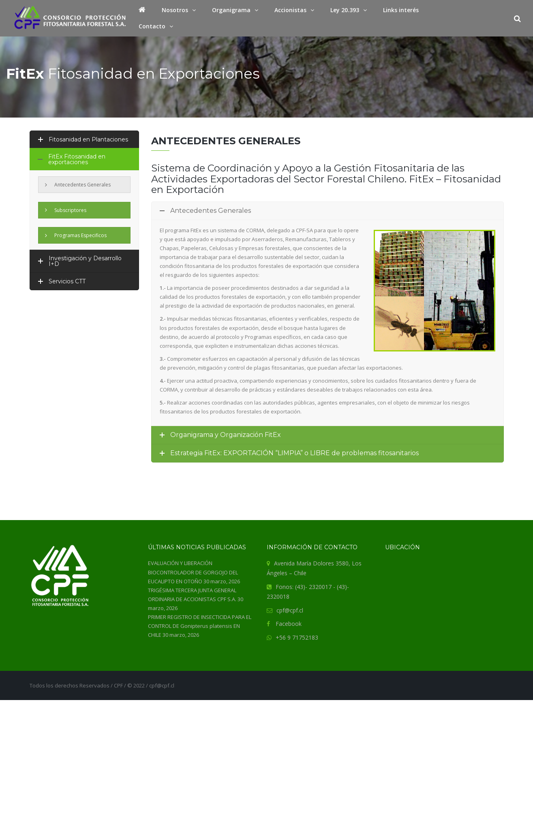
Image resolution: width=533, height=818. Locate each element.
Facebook (289, 623)
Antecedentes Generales (78, 184)
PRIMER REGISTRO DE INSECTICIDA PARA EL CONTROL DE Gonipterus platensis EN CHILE (199, 625)
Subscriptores (65, 210)
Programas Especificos (76, 235)
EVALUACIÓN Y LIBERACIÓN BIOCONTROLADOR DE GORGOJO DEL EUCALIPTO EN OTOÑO (193, 572)
